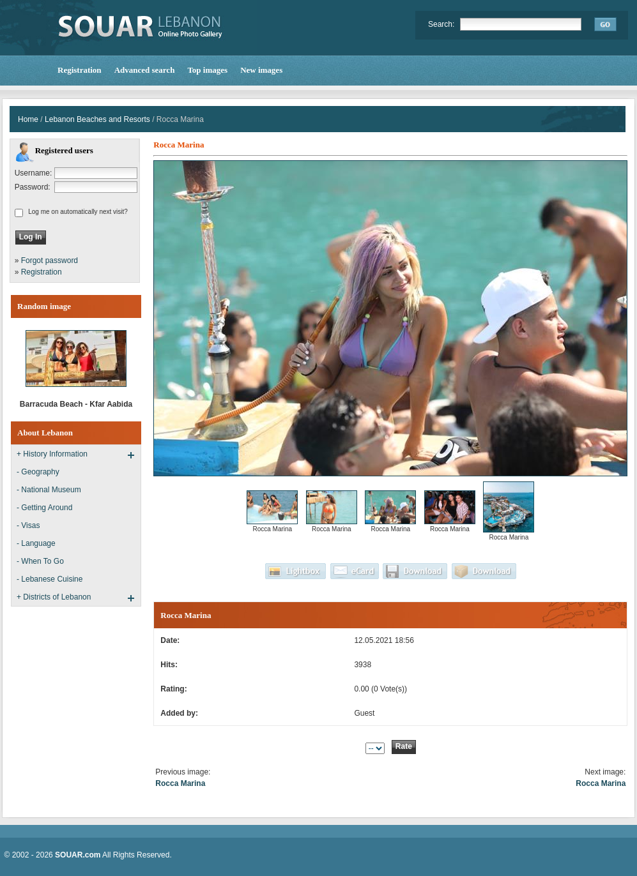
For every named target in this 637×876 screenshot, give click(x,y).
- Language (36, 543)
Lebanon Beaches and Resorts (97, 119)
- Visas (28, 525)
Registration (41, 272)
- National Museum (49, 489)
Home (28, 119)
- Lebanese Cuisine (49, 579)
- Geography (38, 471)
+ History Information (52, 453)
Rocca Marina (180, 783)
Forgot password (49, 260)
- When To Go (40, 561)
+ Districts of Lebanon (54, 597)
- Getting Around (44, 507)
